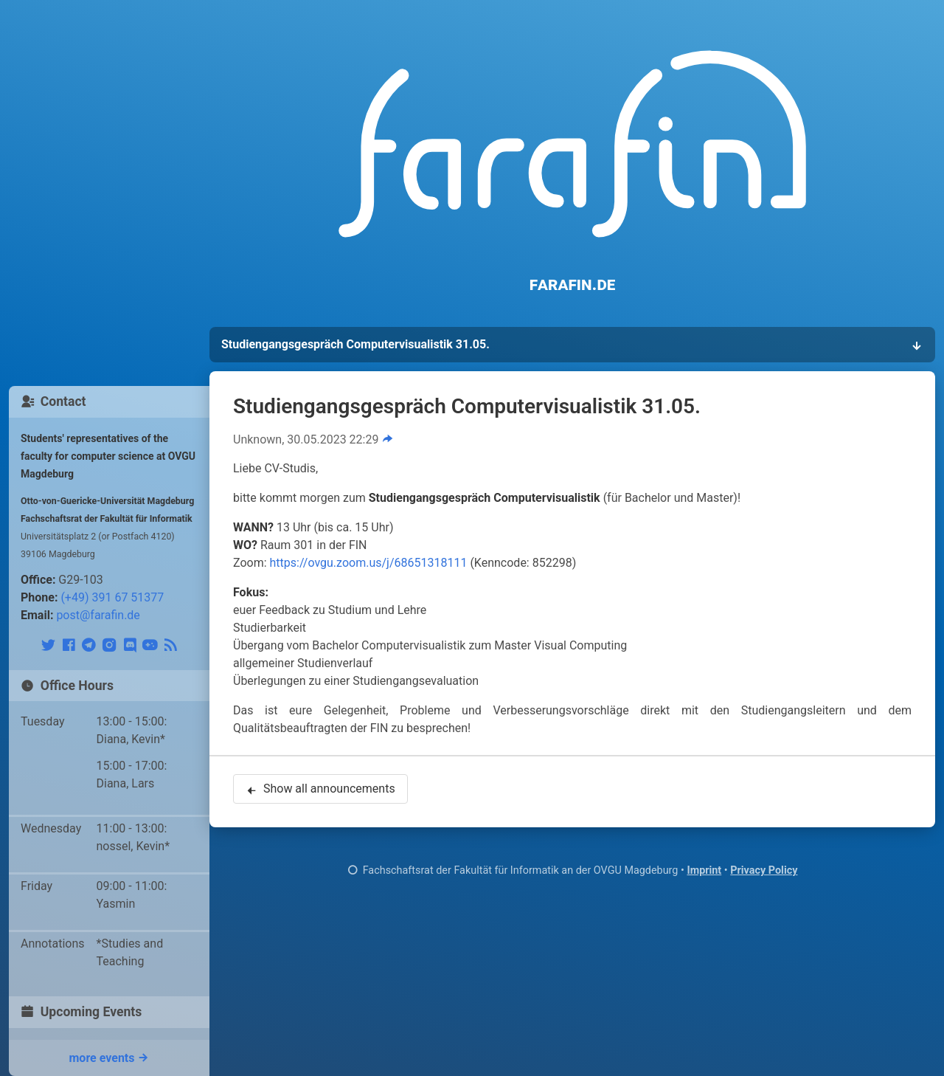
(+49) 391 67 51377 (112, 597)
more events (109, 1057)
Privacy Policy (763, 870)
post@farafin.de (97, 615)
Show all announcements (320, 790)
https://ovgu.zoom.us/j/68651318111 (369, 563)
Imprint (704, 870)
